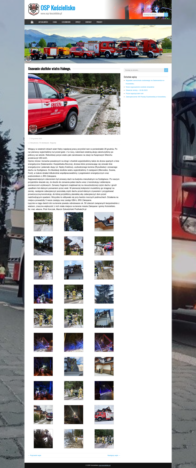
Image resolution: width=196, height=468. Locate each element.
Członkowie (66, 22)
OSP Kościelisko (58, 7)
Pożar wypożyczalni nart (134, 93)
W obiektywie (44, 143)
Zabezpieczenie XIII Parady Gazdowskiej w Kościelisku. (146, 97)
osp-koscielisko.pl (104, 465)
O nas (55, 22)
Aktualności (43, 22)
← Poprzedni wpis (34, 455)
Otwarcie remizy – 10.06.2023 (137, 90)
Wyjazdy (53, 143)
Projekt (99, 22)
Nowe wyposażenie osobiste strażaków (140, 87)
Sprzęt (78, 22)
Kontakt (88, 22)
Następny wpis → (113, 455)
